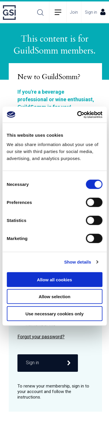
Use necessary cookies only (54, 313)
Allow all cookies (54, 279)
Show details (77, 261)
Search (40, 12)
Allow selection (54, 296)
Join (74, 12)
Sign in (95, 12)
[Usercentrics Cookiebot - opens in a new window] (77, 114)
